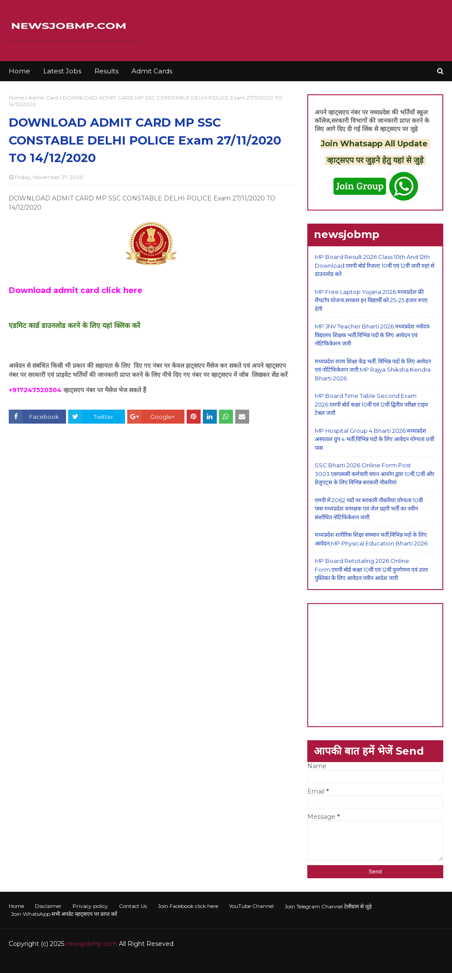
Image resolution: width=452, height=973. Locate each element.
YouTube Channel (251, 906)
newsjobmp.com (91, 944)
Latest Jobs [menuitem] (62, 71)
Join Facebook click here (188, 906)
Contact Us (133, 906)
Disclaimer (48, 906)
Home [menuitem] (19, 71)
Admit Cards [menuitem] (152, 71)
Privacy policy (90, 906)
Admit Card (43, 97)
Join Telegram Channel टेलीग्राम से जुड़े (328, 906)
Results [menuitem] (106, 71)
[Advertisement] (375, 665)
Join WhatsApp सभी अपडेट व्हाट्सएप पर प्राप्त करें (64, 914)
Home (16, 97)
